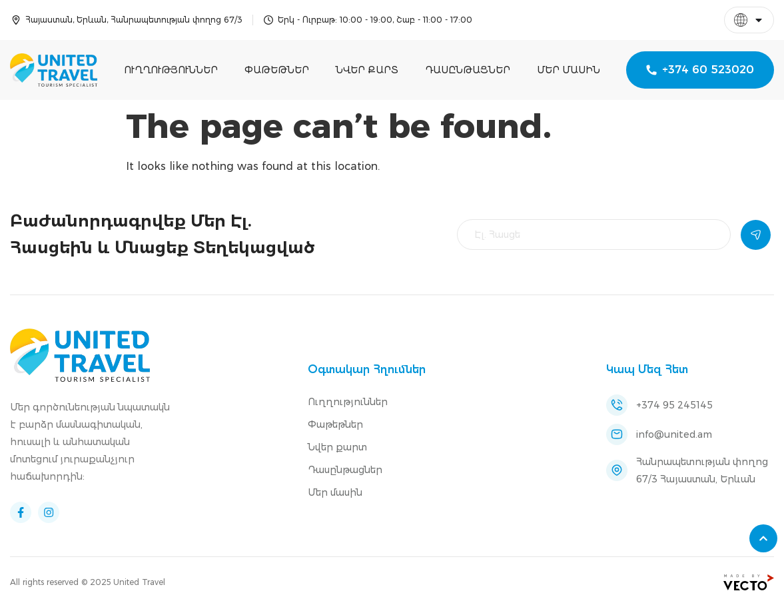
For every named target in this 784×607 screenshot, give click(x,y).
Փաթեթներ (276, 70)
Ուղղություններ (171, 70)
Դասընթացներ (467, 70)
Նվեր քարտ (367, 70)
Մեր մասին (568, 70)
